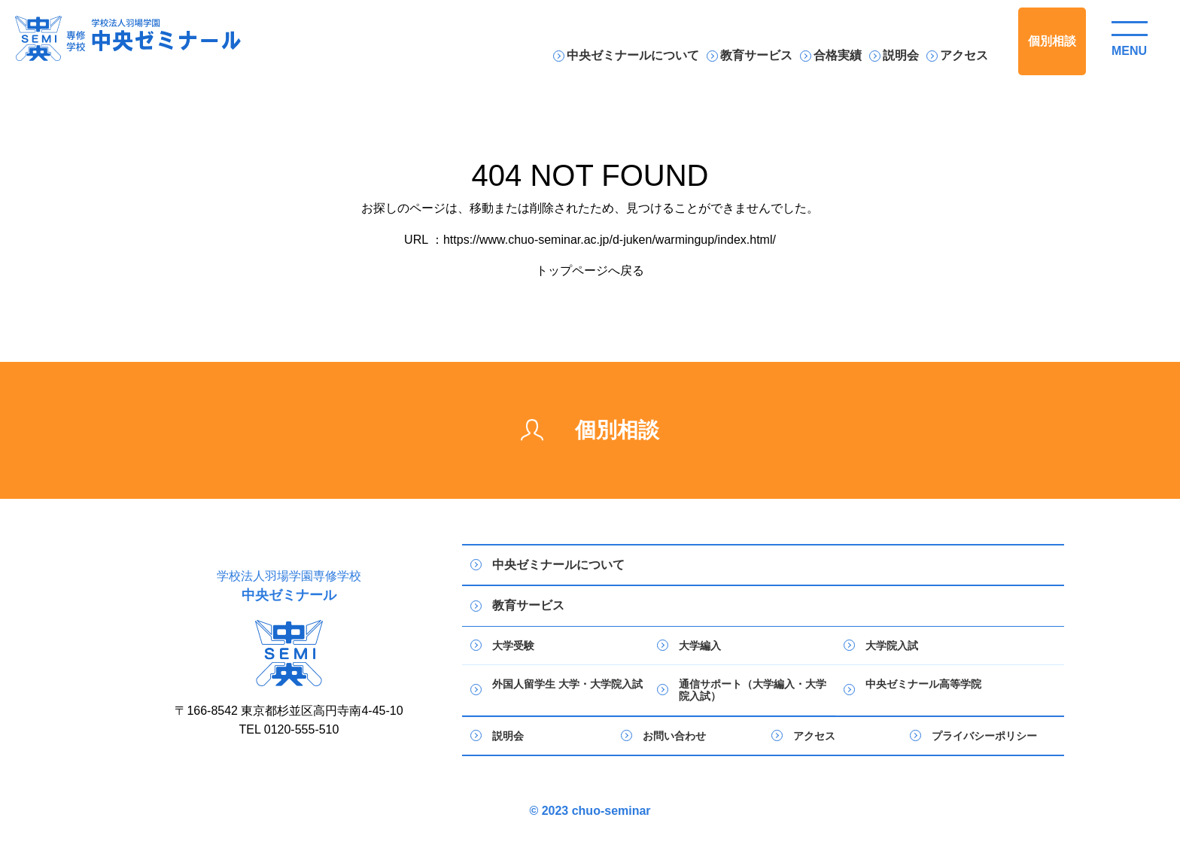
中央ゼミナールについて (633, 55)
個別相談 (1052, 41)
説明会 (901, 55)
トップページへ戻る (590, 270)
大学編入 (700, 646)
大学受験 (513, 646)
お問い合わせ (674, 736)
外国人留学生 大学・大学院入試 (567, 684)
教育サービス (756, 55)
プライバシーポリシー (984, 736)
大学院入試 (891, 646)
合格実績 (838, 55)
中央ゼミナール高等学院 (923, 684)
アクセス (964, 55)
